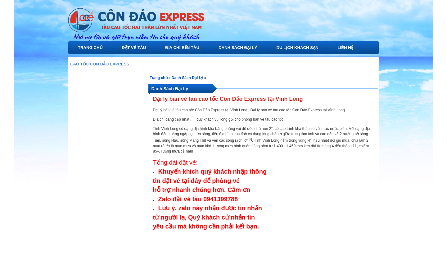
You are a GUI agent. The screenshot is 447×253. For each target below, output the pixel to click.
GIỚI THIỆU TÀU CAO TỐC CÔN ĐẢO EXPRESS (86, 64)
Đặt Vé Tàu (134, 47)
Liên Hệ (345, 47)
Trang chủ (90, 47)
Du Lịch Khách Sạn (297, 47)
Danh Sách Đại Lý (238, 47)
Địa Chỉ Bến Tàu (182, 47)
